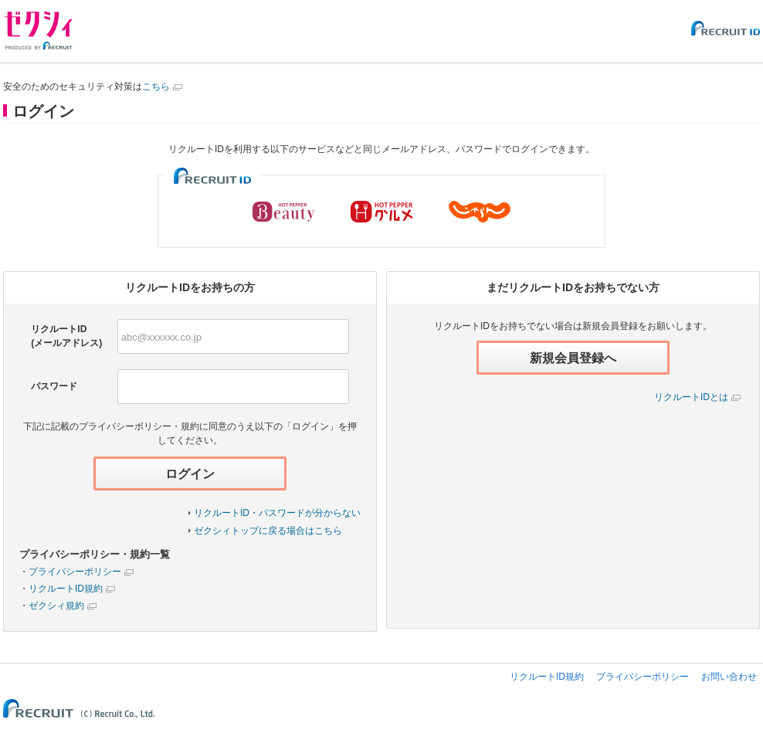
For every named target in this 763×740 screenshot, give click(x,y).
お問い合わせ (729, 676)
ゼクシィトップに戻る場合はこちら (268, 530)
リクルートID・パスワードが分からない (277, 512)
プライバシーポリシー (75, 571)
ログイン (190, 473)
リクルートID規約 (66, 588)
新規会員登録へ (573, 358)
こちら (156, 86)
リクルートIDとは (691, 397)
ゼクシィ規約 (56, 605)
